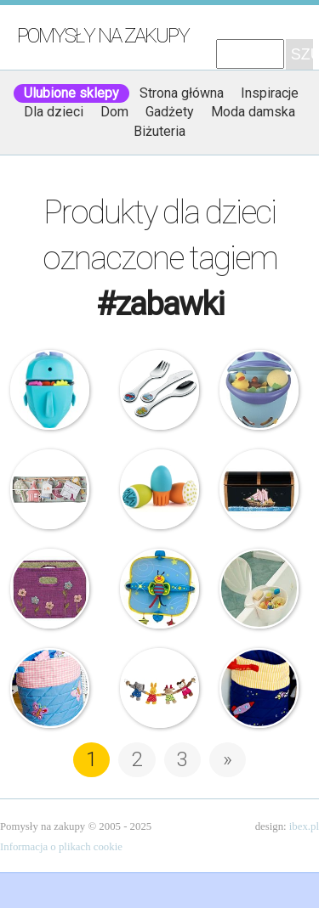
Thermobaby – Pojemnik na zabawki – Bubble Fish (259, 390)
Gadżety (169, 112)
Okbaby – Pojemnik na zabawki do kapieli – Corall (259, 589)
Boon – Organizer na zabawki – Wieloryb (50, 390)
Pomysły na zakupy (103, 36)
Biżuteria (159, 131)
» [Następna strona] (227, 759)
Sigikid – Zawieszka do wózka (160, 688)
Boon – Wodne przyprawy (160, 489)
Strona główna (182, 93)
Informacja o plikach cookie (61, 847)
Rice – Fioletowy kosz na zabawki (50, 589)
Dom (114, 112)
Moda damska (253, 112)
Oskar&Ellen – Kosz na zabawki (50, 688)
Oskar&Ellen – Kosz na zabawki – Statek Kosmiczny (259, 688)
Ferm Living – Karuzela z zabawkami (50, 489)
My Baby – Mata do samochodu (160, 589)
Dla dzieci (53, 112)
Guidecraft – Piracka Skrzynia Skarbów (259, 489)
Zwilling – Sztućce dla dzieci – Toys (160, 390)
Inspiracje (270, 93)
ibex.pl (304, 826)
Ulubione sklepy (71, 93)
